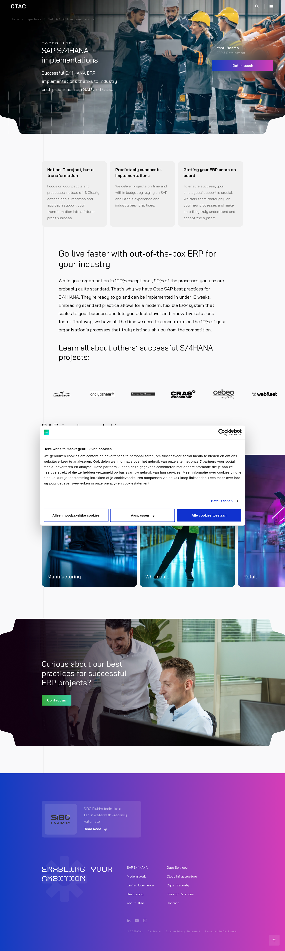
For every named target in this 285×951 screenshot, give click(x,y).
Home (15, 19)
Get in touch (242, 65)
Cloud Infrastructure (182, 876)
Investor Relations (180, 894)
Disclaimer (154, 931)
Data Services (177, 867)
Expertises (33, 19)
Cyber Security (178, 885)
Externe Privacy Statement (183, 931)
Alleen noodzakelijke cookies (76, 515)
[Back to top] (274, 940)
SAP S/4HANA (137, 867)
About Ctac (135, 903)
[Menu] (271, 6)
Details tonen (222, 501)
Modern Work (136, 876)
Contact (173, 903)
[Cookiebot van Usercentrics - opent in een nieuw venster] (222, 432)
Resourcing (135, 894)
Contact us (56, 700)
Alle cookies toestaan (209, 515)
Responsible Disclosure (221, 931)
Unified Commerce (140, 885)
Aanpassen (142, 515)
